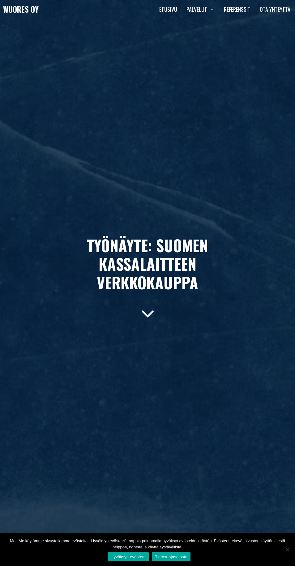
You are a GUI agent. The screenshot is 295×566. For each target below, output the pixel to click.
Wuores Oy (21, 9)
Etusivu (168, 9)
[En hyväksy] (287, 550)
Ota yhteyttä (275, 9)
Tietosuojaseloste (171, 557)
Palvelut (202, 9)
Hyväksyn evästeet (128, 557)
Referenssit (237, 9)
